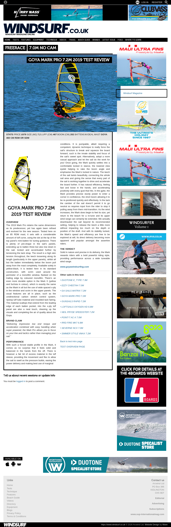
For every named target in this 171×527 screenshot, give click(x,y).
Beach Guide (84, 40)
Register (157, 2)
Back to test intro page (71, 341)
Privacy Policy (14, 513)
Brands (96, 40)
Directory (11, 504)
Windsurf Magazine (132, 93)
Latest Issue (108, 40)
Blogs (9, 510)
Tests (16, 40)
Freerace (15, 48)
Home (7, 40)
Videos (63, 40)
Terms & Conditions (16, 516)
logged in (20, 381)
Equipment (38, 40)
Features (26, 40)
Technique (51, 40)
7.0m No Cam (42, 48)
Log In (144, 2)
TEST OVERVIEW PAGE (72, 346)
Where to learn (133, 40)
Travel (72, 40)
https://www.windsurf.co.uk (113, 524)
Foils (120, 40)
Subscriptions (156, 509)
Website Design (152, 524)
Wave (165, 524)
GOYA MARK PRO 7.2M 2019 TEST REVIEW (68, 60)
